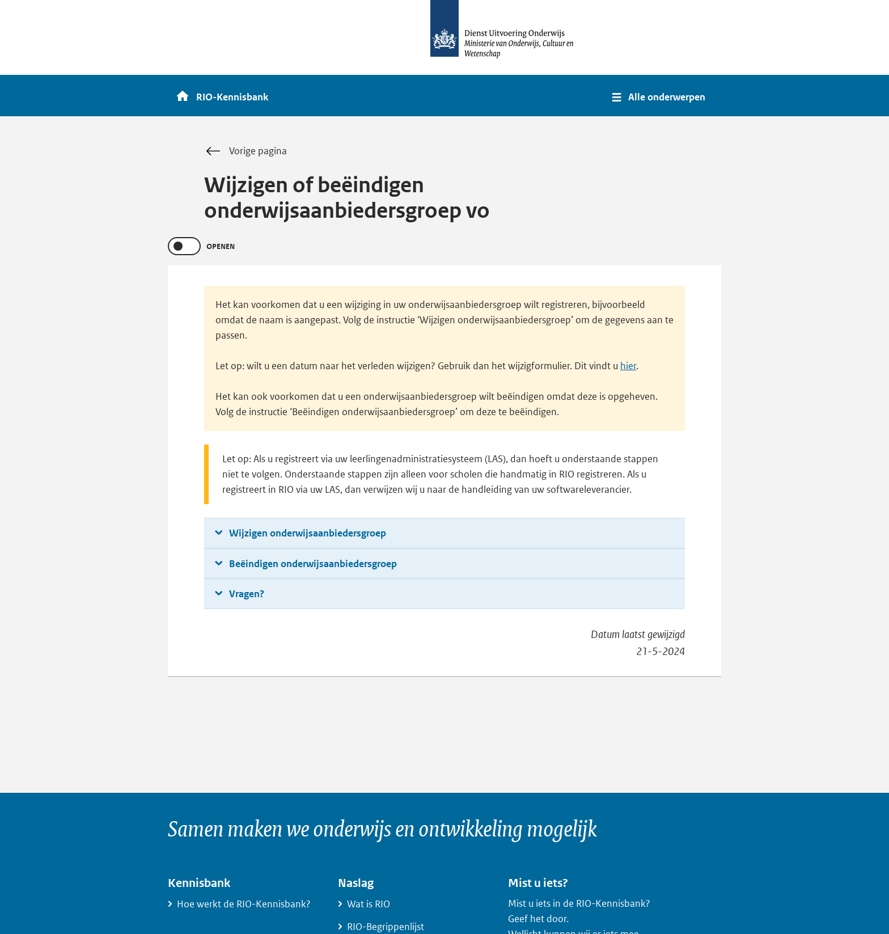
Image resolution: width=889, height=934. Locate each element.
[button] (660, 95)
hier (628, 366)
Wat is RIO (368, 904)
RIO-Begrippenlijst (385, 926)
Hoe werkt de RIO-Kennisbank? (244, 904)
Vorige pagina (258, 151)
